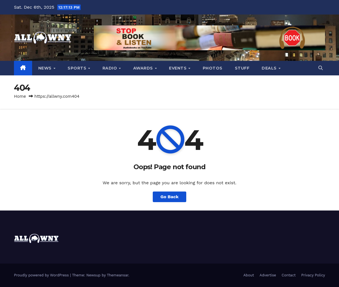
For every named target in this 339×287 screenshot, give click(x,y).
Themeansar (117, 275)
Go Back (170, 196)
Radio (110, 68)
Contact (289, 275)
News (45, 68)
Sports (78, 68)
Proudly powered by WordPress (42, 275)
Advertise (267, 275)
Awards (143, 68)
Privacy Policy (313, 275)
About (248, 275)
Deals (270, 68)
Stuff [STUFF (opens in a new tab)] (242, 68)
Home (20, 96)
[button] (320, 68)
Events (178, 68)
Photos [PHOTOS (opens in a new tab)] (213, 68)
